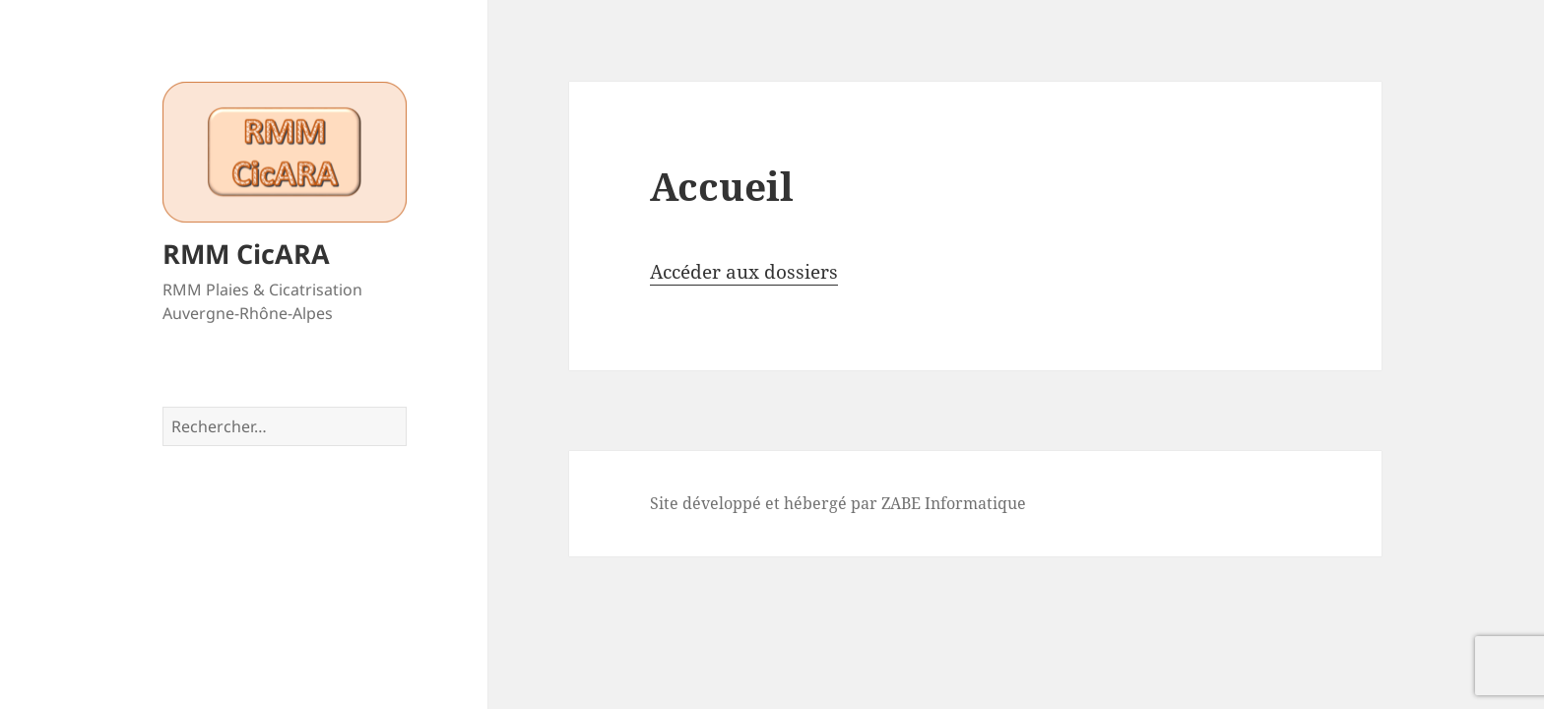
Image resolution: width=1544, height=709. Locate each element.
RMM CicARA (246, 253)
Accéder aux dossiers (744, 272)
